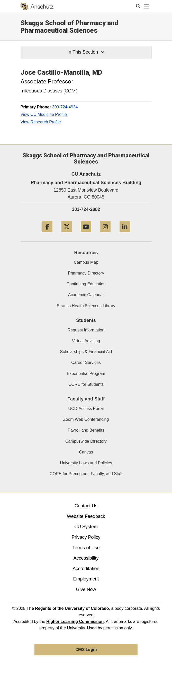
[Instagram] (105, 234)
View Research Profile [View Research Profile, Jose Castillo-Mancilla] (41, 122)
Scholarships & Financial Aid (86, 351)
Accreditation (86, 568)
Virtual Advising (86, 341)
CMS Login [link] (86, 649)
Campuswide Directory (86, 441)
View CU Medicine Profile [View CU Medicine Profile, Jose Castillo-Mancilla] (44, 114)
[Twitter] (67, 234)
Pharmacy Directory (86, 273)
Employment (86, 578)
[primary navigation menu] (146, 6)
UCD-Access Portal (86, 408)
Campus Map (86, 262)
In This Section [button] (85, 52)
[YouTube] (86, 234)
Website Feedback (86, 516)
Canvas (86, 452)
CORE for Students (86, 384)
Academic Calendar (86, 295)
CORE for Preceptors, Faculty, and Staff (86, 474)
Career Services (86, 362)
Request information (86, 330)
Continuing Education (85, 284)
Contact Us (86, 505)
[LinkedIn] (125, 234)
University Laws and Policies (86, 463)
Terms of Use (85, 547)
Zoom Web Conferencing (86, 419)
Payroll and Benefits (86, 430)
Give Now (86, 589)
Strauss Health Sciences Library (86, 306)
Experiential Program (86, 373)
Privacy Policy (85, 537)
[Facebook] (47, 234)
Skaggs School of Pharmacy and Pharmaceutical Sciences (69, 26)
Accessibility (85, 558)
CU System (86, 526)
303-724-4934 (65, 107)
